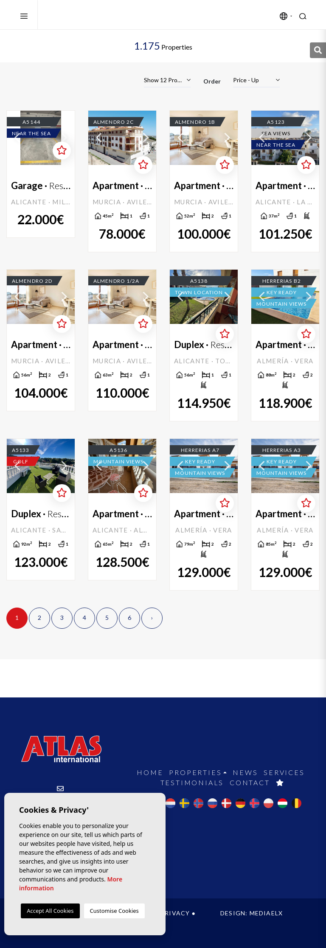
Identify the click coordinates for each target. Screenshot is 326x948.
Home (150, 772)
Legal (142, 913)
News (245, 772)
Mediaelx (266, 913)
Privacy (175, 913)
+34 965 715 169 (61, 819)
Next (64, 138)
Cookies (32, 922)
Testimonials (192, 782)
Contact (250, 782)
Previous (17, 138)
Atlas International (86, 15)
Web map (70, 922)
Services (284, 772)
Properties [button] (195, 772)
